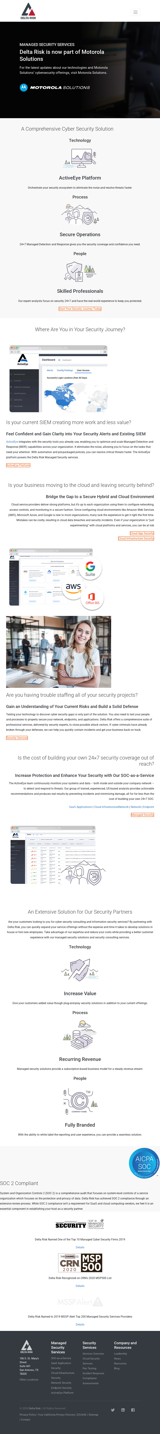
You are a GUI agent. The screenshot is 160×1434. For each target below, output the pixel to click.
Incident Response (93, 1373)
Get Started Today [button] (57, 90)
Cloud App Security (142, 533)
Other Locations (29, 1379)
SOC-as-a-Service (61, 1358)
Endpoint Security (61, 1387)
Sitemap (93, 1414)
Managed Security (142, 814)
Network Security (61, 1382)
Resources (120, 1363)
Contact (25, 1419)
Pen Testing (89, 1368)
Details (80, 1247)
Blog (116, 1368)
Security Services (16, 738)
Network (124, 807)
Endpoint (148, 807)
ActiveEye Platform (18, 465)
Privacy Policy (28, 1414)
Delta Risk (35, 1408)
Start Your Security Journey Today (80, 309)
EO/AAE (81, 1414)
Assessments (91, 1383)
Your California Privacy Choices (56, 1414)
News (117, 1358)
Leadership (120, 1353)
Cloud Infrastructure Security (136, 538)
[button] (112, 1410)
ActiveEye (12, 441)
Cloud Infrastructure (106, 807)
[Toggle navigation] (135, 12)
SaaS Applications (80, 807)
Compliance (90, 1378)
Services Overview (93, 1353)
